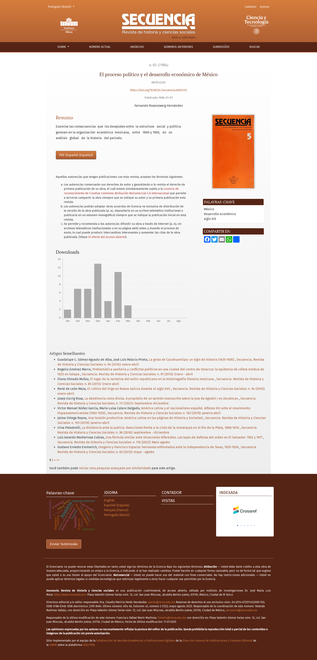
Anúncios (137, 47)
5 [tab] (251, 526)
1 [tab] (238, 526)
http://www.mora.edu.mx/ (70, 594)
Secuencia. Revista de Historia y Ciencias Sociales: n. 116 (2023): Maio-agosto (113, 442)
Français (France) (116, 510)
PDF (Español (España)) (76, 155)
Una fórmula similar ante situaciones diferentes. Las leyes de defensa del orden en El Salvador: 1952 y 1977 (184, 437)
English (109, 500)
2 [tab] (241, 526)
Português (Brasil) (62, 6)
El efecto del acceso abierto (106, 237)
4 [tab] (248, 526)
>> (58, 460)
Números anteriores (178, 47)
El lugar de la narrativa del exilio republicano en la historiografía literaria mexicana (152, 379)
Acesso (264, 7)
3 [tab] (245, 526)
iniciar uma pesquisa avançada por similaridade (115, 468)
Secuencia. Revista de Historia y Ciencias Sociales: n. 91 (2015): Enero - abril (137, 374)
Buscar (254, 47)
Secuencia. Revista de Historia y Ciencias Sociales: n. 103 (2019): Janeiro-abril (164, 413)
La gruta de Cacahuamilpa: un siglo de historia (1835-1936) (192, 359)
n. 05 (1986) (158, 65)
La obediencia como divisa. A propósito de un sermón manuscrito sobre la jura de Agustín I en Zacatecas (162, 398)
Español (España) (116, 505)
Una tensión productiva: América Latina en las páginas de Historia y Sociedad (146, 418)
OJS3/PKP (88, 645)
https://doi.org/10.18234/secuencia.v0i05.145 (158, 90)
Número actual (100, 47)
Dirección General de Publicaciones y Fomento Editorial (217, 640)
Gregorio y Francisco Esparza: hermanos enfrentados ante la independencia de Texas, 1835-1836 (168, 447)
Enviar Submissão (64, 544)
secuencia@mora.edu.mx (241, 610)
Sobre (62, 47)
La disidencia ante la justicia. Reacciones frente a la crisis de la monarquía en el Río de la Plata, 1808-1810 (161, 428)
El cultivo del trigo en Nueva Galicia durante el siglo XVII (129, 389)
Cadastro (250, 7)
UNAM (53, 645)
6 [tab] (255, 526)
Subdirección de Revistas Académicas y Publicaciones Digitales (135, 640)
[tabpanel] (245, 510)
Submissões (221, 47)
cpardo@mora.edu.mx (161, 602)
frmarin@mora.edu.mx (172, 617)
